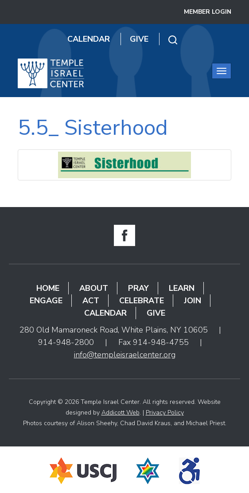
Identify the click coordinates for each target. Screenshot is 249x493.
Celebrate (141, 300)
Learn (182, 288)
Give (139, 39)
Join (192, 300)
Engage (46, 300)
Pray (138, 288)
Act (90, 300)
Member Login (207, 12)
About (93, 288)
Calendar (88, 39)
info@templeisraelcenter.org (124, 354)
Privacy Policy (165, 412)
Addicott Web (120, 412)
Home (47, 288)
